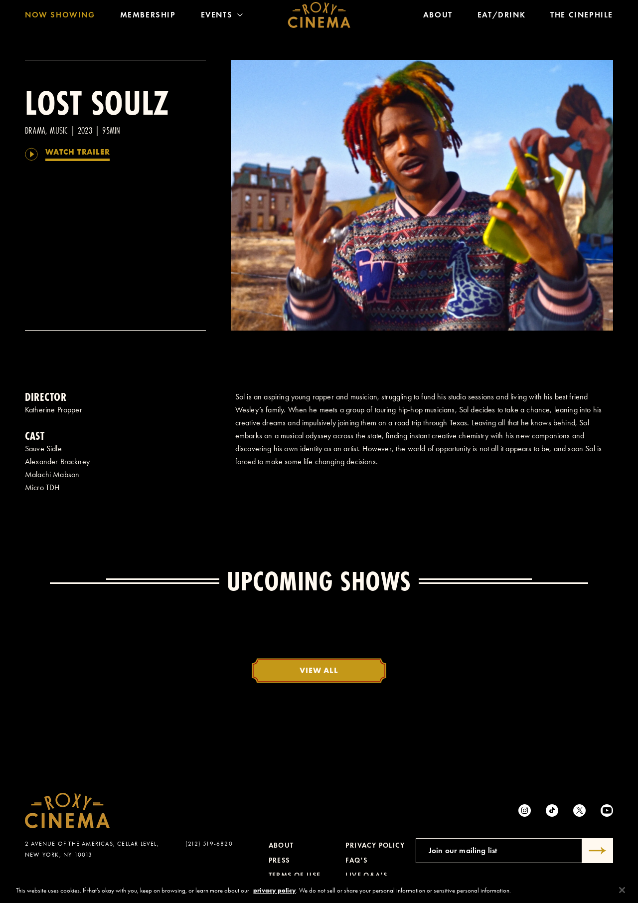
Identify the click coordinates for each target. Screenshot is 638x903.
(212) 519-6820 (209, 843)
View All (319, 670)
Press (279, 860)
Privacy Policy (375, 845)
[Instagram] (524, 810)
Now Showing (60, 17)
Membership (148, 17)
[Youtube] (607, 810)
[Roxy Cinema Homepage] (319, 17)
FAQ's (356, 860)
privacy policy (274, 895)
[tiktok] (552, 810)
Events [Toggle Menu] (222, 17)
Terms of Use (295, 875)
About (438, 17)
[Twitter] (579, 810)
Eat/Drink (501, 17)
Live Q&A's (366, 875)
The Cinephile (581, 17)
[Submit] (597, 850)
